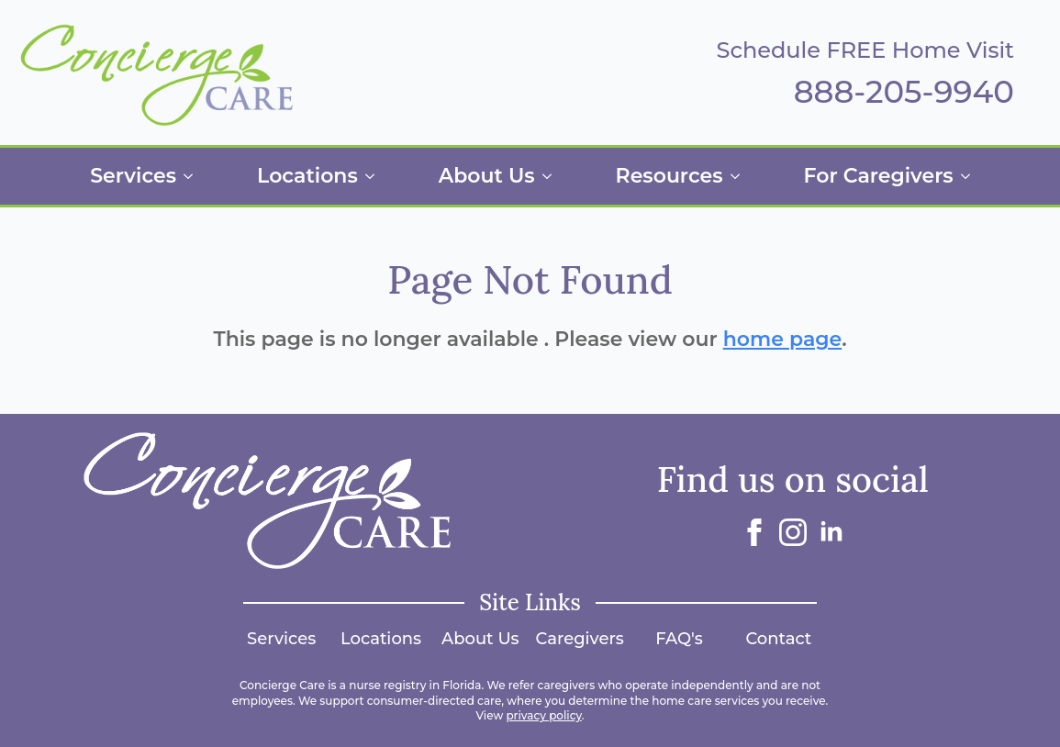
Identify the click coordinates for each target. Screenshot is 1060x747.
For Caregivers (879, 175)
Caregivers (580, 639)
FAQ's (679, 639)
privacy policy (543, 715)
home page (782, 339)
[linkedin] (831, 532)
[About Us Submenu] (552, 176)
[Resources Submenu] (740, 176)
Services (133, 175)
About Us (487, 175)
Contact (778, 639)
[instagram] (793, 532)
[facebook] (754, 532)
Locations (307, 175)
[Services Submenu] (193, 176)
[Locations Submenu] (375, 176)
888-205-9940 (904, 91)
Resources (669, 175)
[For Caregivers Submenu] (971, 176)
